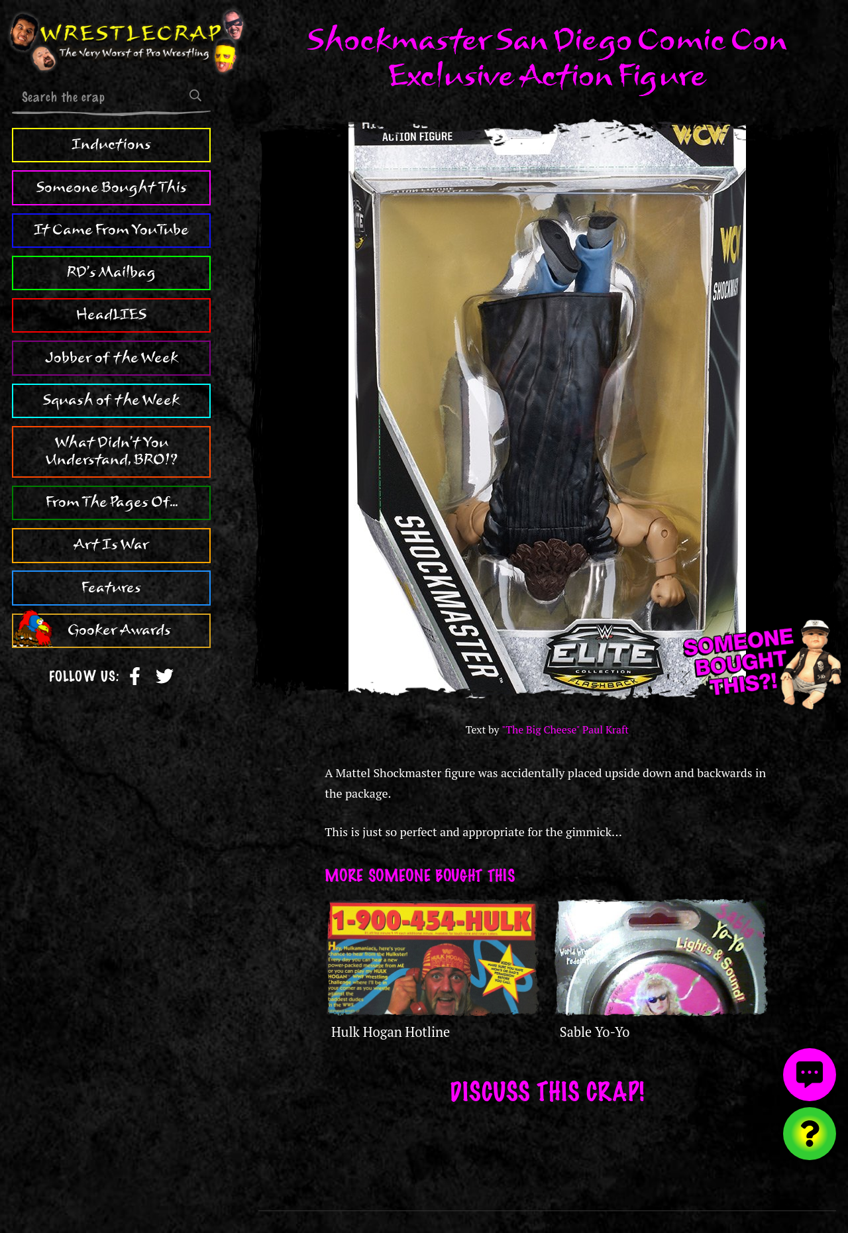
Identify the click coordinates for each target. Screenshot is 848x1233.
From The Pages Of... (112, 502)
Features (111, 588)
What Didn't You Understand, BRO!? (112, 451)
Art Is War (111, 545)
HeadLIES (111, 315)
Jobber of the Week (111, 358)
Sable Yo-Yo (595, 1032)
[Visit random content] (809, 1133)
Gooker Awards (119, 630)
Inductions (111, 144)
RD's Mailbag (111, 272)
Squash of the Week (111, 400)
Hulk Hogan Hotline (390, 1032)
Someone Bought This (111, 187)
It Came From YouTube (111, 230)
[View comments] (809, 1074)
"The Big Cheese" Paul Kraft (565, 730)
